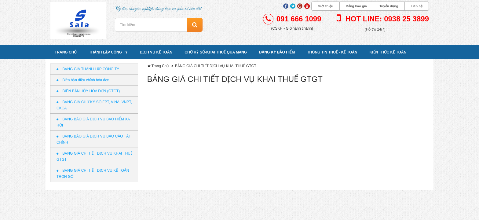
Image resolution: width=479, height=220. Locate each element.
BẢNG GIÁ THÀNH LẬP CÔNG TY (88, 69)
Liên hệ (416, 6)
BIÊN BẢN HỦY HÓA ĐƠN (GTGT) (88, 91)
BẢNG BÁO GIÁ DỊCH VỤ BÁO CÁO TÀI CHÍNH (93, 139)
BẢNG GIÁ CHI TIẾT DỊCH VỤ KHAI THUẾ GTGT (95, 156)
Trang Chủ (160, 66)
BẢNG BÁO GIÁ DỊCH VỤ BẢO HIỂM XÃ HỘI (93, 122)
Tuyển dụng (388, 6)
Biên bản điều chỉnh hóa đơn (83, 80)
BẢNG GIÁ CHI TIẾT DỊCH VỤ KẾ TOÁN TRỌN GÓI (93, 173)
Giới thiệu (325, 6)
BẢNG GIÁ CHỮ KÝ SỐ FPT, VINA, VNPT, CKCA (94, 105)
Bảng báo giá (356, 6)
